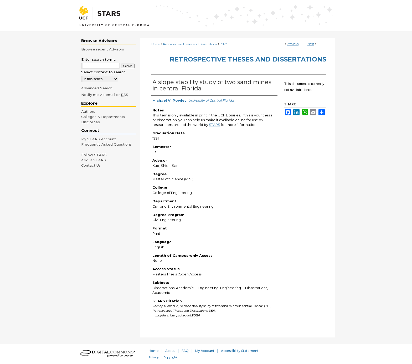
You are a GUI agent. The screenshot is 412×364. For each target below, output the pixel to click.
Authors (88, 111)
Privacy (154, 357)
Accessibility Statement (240, 351)
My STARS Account (98, 139)
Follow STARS (94, 155)
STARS (214, 124)
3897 (223, 44)
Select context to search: (103, 72)
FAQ (185, 351)
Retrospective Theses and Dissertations (190, 44)
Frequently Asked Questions (106, 144)
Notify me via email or (104, 95)
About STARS (93, 160)
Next (310, 44)
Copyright (170, 357)
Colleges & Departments (103, 117)
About (170, 351)
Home (155, 44)
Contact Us (91, 165)
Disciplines (90, 122)
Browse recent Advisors (102, 49)
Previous (292, 44)
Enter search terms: (98, 59)
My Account (204, 351)
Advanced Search (96, 88)
